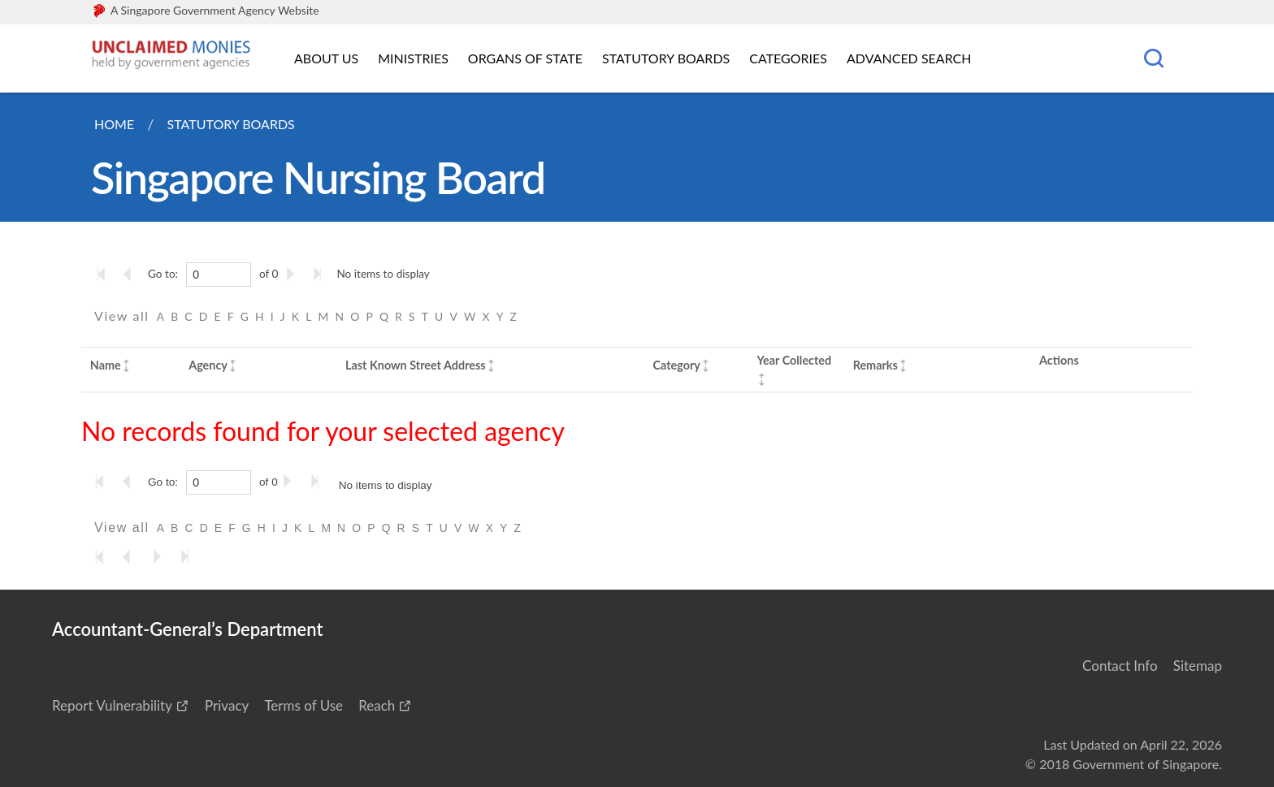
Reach (376, 705)
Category (676, 365)
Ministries (413, 58)
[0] (218, 274)
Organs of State (525, 58)
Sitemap (1197, 665)
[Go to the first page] (105, 274)
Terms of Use (303, 705)
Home (114, 124)
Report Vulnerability (112, 705)
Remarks (875, 365)
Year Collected (793, 360)
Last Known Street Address (415, 365)
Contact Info (1120, 665)
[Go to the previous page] (132, 274)
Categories (788, 58)
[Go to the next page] (293, 274)
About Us (326, 58)
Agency (208, 365)
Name (105, 365)
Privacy (227, 705)
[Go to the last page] (321, 274)
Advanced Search (909, 58)
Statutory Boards (666, 58)
